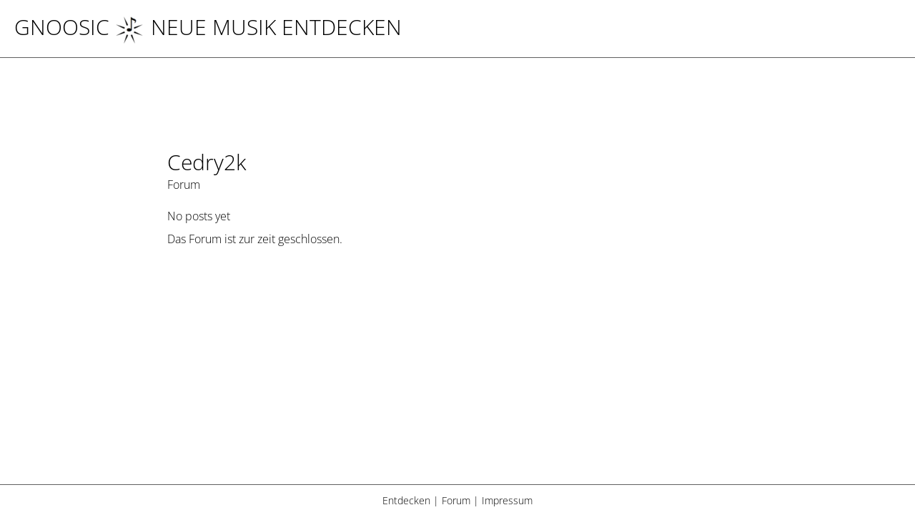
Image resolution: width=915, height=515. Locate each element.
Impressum (507, 500)
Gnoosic (61, 26)
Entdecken (406, 500)
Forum (456, 500)
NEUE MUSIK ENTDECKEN (258, 26)
